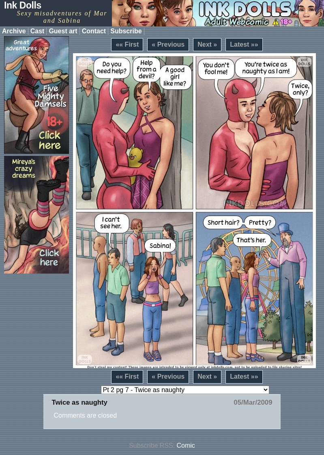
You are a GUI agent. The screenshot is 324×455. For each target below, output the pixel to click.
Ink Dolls (22, 5)
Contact (94, 31)
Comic (186, 445)
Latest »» (244, 44)
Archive (14, 31)
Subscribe (126, 31)
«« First (127, 44)
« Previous (168, 44)
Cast (37, 31)
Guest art (63, 31)
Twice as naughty (79, 402)
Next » (207, 44)
